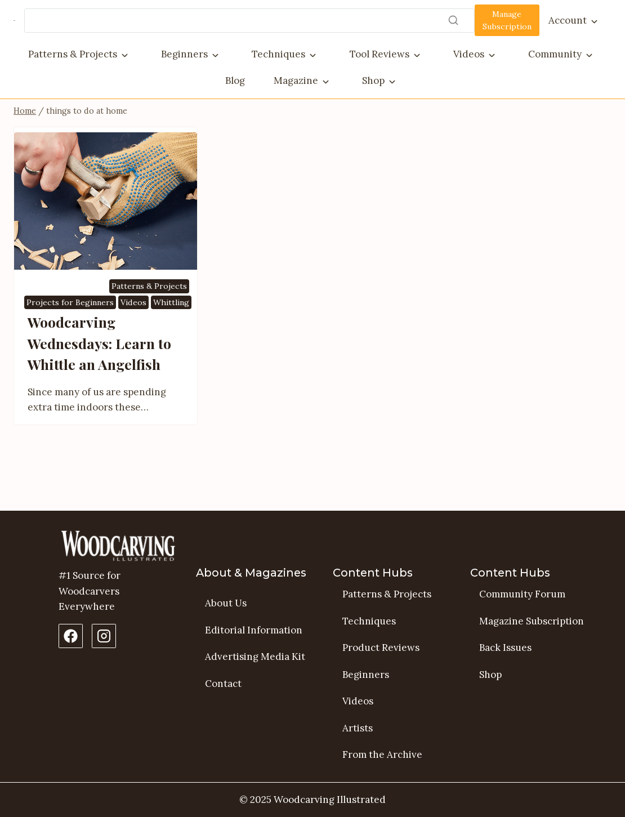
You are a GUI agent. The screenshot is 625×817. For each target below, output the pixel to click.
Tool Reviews (379, 54)
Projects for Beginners (70, 342)
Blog (235, 80)
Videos (468, 54)
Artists (357, 728)
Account (567, 20)
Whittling (171, 342)
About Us (226, 603)
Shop (373, 80)
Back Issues (505, 647)
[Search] (249, 20)
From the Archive (382, 755)
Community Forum (522, 594)
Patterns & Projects (72, 54)
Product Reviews (380, 647)
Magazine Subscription (531, 621)
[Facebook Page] (71, 636)
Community (555, 54)
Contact (223, 683)
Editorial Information (253, 630)
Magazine (296, 80)
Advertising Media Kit (255, 656)
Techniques (278, 54)
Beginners (184, 54)
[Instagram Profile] (104, 636)
